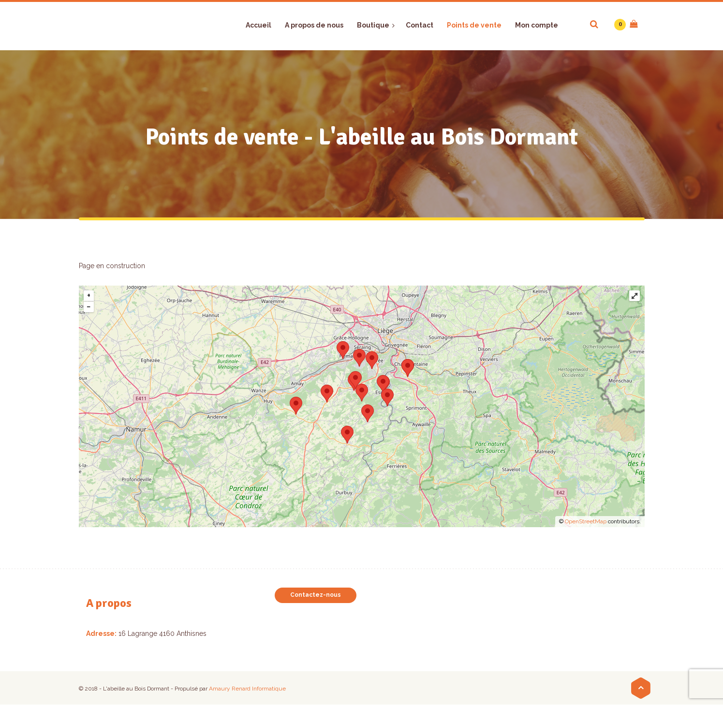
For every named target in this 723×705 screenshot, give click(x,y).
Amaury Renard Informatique (247, 688)
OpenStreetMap (585, 521)
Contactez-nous (315, 594)
